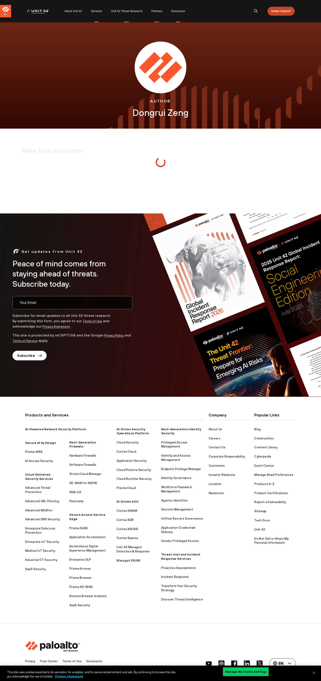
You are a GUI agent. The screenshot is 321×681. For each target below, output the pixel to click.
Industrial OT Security (41, 560)
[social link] (205, 663)
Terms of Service (34, 340)
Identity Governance (176, 478)
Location (215, 484)
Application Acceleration (87, 537)
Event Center (264, 465)
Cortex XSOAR (127, 529)
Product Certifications (271, 493)
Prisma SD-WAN (81, 587)
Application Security (131, 460)
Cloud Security (127, 442)
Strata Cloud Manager (85, 474)
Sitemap (260, 511)
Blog (257, 429)
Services (96, 11)
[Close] (314, 673)
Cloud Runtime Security (134, 478)
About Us (215, 429)
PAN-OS (75, 492)
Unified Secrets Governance (182, 518)
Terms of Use (94, 321)
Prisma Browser (80, 577)
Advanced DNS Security (42, 519)
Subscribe (31, 356)
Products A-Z (264, 484)
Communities (264, 438)
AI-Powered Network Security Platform (55, 429)
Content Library (266, 447)
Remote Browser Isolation (88, 596)
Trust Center (50, 661)
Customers (217, 465)
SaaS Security (35, 569)
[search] (256, 11)
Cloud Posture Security (134, 470)
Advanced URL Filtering (42, 501)
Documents (96, 661)
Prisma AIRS (34, 451)
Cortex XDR (125, 520)
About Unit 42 (73, 11)
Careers (214, 438)
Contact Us (217, 447)
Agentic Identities (174, 500)
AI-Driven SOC (128, 501)
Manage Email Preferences (273, 474)
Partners (156, 11)
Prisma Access (80, 568)
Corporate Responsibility (227, 456)
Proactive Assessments (178, 568)
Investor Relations (222, 474)
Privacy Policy (115, 335)
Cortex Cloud (126, 451)
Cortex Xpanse (127, 538)
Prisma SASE (78, 528)
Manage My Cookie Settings (245, 672)
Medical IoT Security (40, 550)
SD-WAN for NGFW (83, 483)
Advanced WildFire (38, 510)
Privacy (30, 661)
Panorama (76, 501)
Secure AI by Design (40, 443)
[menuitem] (43, 11)
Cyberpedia (262, 456)
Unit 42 (259, 529)
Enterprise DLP (80, 559)
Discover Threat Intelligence (182, 599)
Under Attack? (281, 11)
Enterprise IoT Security (42, 541)
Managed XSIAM (128, 560)
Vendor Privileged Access (180, 541)
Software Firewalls (82, 464)
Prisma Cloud (126, 488)
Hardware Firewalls (82, 455)
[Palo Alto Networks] (41, 11)
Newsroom (216, 493)
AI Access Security (39, 461)
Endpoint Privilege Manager (181, 469)
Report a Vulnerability (270, 502)
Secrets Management (177, 509)
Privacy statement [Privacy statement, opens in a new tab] (69, 676)
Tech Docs (262, 520)
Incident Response (175, 577)
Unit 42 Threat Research (126, 11)
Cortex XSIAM (127, 510)
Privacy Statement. (59, 326)
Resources (178, 11)
